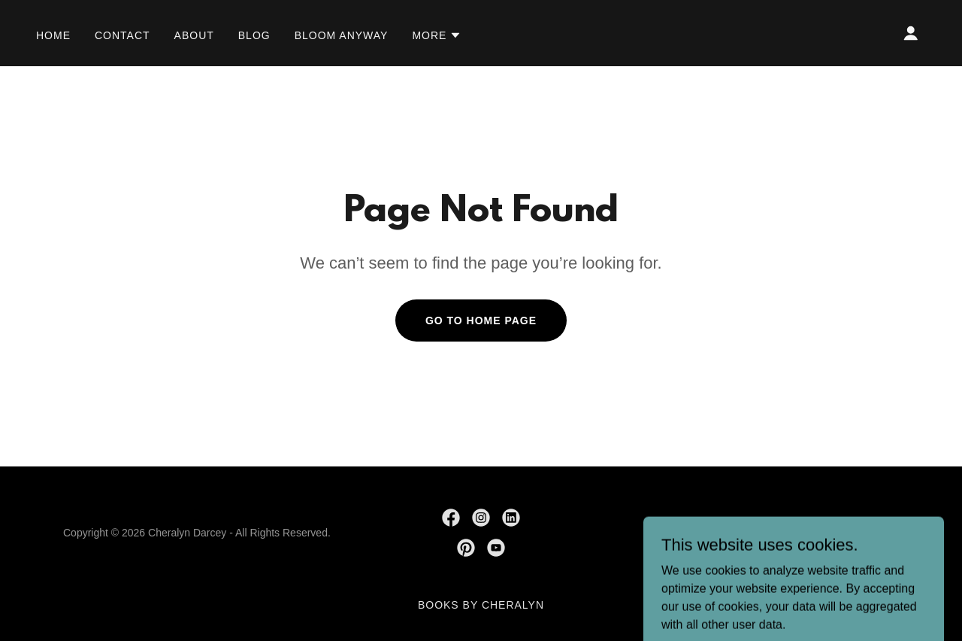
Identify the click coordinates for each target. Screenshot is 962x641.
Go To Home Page (481, 320)
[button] (436, 35)
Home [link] (53, 35)
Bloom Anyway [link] (342, 35)
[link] (451, 518)
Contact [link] (122, 35)
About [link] (194, 35)
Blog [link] (254, 35)
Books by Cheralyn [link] (481, 605)
